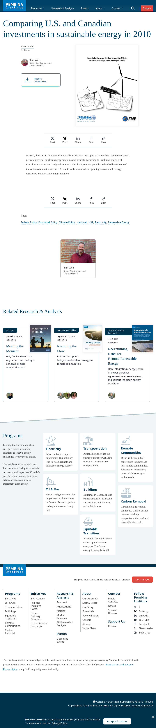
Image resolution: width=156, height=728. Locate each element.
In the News (89, 628)
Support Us (116, 621)
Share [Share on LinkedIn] (78, 140)
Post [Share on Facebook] (91, 140)
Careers (86, 619)
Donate (147, 8)
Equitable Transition (11, 617)
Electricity (100, 222)
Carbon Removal (10, 631)
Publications (64, 606)
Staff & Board (90, 602)
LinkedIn (141, 615)
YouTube (141, 619)
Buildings (10, 611)
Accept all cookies (117, 721)
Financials (88, 611)
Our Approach (90, 598)
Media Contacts (113, 600)
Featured (62, 602)
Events (85, 8)
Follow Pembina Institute (140, 597)
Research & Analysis (62, 8)
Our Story (87, 607)
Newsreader (142, 628)
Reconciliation (90, 615)
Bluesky (141, 611)
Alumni (86, 624)
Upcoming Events (62, 640)
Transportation (14, 607)
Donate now (142, 579)
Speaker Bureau (113, 611)
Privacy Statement (142, 705)
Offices (112, 606)
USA (91, 222)
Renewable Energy (118, 222)
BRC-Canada (38, 598)
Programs (36, 8)
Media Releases (62, 616)
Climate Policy (67, 222)
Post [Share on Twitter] (52, 140)
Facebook (142, 624)
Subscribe (142, 632)
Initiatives (38, 593)
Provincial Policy (47, 222)
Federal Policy (29, 222)
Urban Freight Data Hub (39, 625)
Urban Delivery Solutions (36, 616)
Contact (116, 8)
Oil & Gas (10, 602)
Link (103, 140)
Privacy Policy (59, 723)
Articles (61, 611)
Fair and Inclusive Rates (36, 606)
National (82, 222)
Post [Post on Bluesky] (64, 140)
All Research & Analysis (65, 624)
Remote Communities (12, 624)
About (98, 8)
